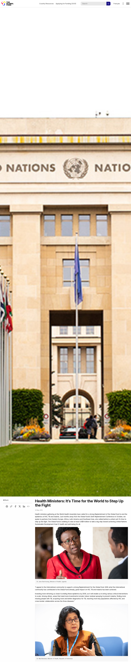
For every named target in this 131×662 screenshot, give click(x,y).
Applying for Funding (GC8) (66, 4)
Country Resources (46, 4)
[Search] (108, 4)
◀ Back (5, 500)
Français (117, 4)
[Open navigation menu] (127, 3)
